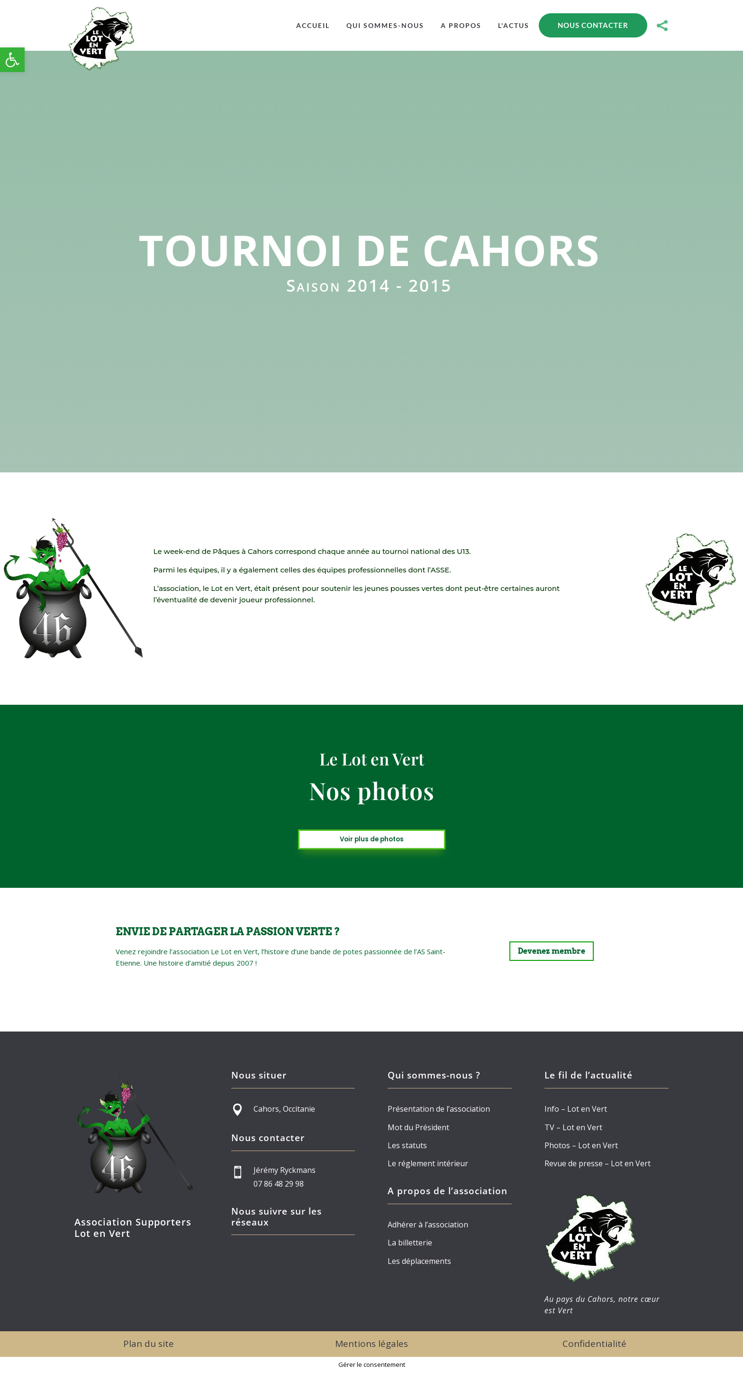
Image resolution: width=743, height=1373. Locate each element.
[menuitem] (313, 25)
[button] (12, 59)
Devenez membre (551, 951)
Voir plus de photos (371, 839)
